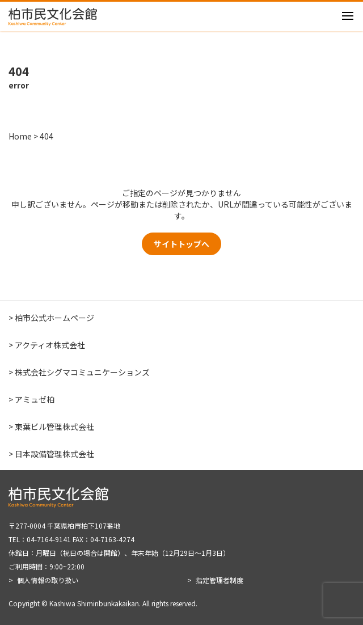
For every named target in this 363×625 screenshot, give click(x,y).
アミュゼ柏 (34, 399)
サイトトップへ (181, 244)
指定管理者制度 (219, 580)
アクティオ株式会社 (50, 344)
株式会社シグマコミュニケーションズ (82, 372)
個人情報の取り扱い (47, 580)
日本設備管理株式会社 (54, 453)
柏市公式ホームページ (54, 317)
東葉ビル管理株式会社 (54, 426)
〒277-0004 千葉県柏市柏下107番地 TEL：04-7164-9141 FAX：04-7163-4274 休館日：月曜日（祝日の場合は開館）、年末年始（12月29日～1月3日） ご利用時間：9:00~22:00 (119, 546)
